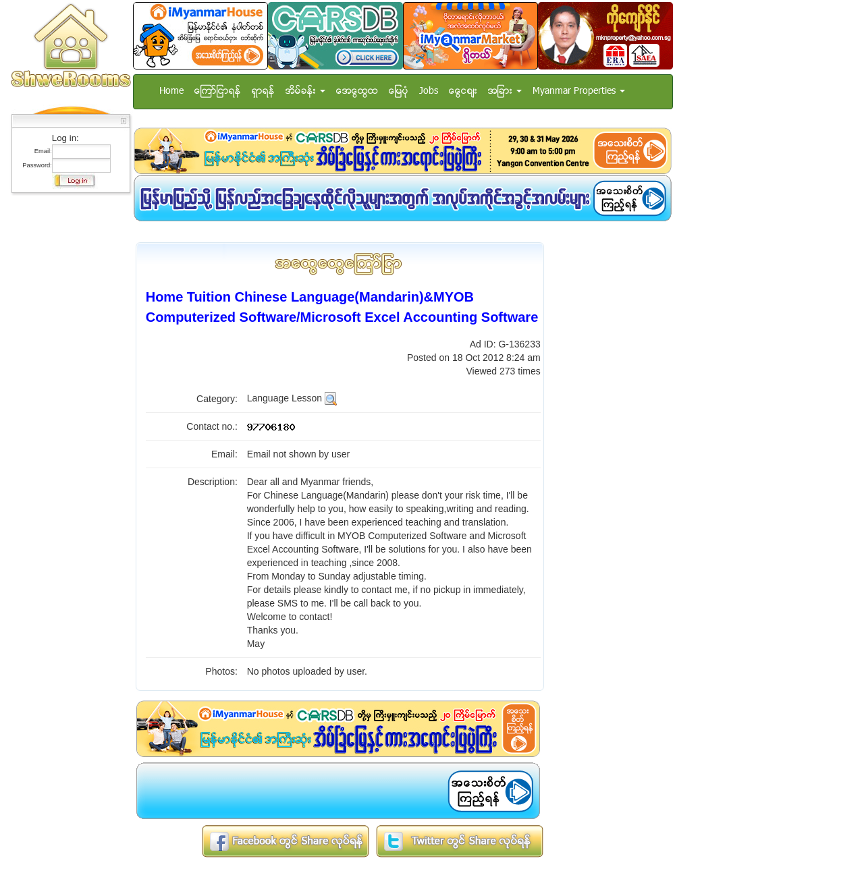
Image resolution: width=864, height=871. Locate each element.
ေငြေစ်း (463, 91)
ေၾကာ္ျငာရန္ (217, 91)
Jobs (428, 91)
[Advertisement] (67, 401)
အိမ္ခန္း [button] (305, 91)
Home (171, 91)
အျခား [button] (505, 91)
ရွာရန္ (263, 91)
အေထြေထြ (357, 91)
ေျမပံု (398, 91)
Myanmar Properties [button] (579, 91)
